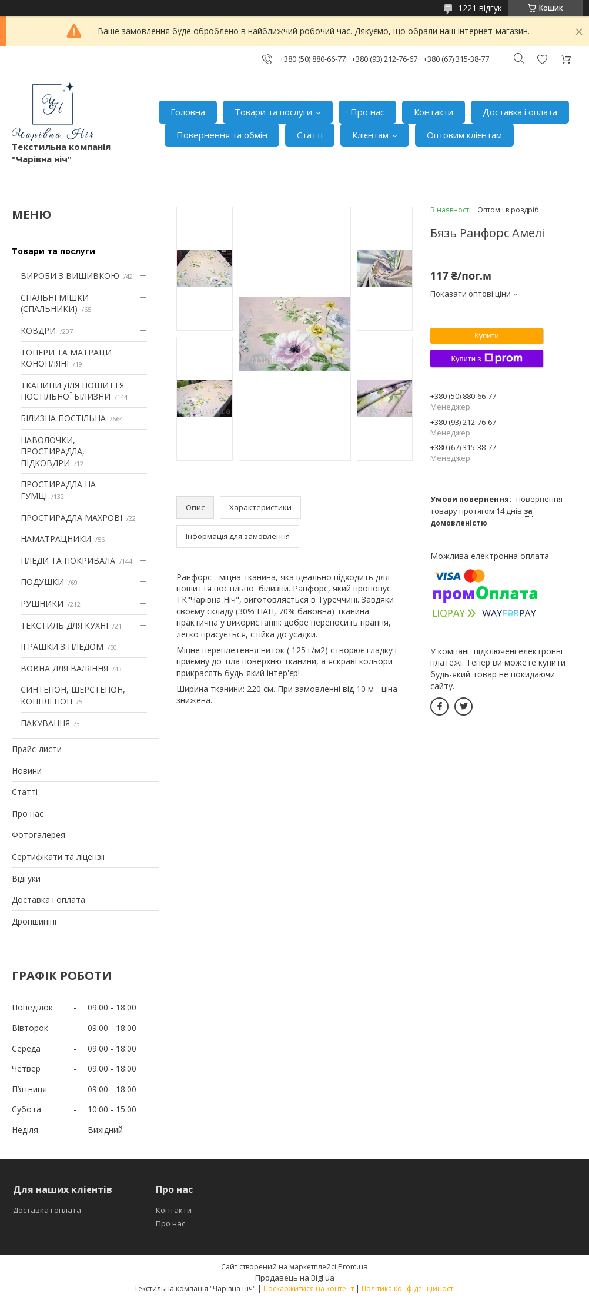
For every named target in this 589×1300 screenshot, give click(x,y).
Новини (27, 770)
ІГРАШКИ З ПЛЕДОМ (62, 646)
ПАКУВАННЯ (45, 723)
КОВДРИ (38, 330)
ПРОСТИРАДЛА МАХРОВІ (71, 517)
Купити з (486, 358)
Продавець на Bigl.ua (294, 1277)
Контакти (433, 112)
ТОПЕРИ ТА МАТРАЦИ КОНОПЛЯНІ (66, 358)
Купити (486, 335)
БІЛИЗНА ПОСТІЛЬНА (63, 418)
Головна (187, 112)
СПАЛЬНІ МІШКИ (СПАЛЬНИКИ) (55, 303)
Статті (310, 135)
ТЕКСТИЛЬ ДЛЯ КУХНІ (64, 625)
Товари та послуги (273, 112)
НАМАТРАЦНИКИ (56, 538)
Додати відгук (542, 59)
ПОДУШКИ (42, 581)
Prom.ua (353, 1266)
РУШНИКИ (42, 603)
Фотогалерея (38, 834)
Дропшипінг (35, 921)
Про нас (367, 112)
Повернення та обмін (221, 135)
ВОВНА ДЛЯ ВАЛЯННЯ (64, 668)
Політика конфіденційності (408, 1289)
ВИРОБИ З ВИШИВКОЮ (70, 275)
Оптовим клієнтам (464, 135)
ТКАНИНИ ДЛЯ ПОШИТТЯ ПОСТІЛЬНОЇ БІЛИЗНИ (72, 391)
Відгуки (26, 878)
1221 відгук (480, 8)
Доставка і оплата (520, 112)
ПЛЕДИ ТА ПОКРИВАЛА (68, 560)
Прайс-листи (37, 748)
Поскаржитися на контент (308, 1289)
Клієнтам (370, 135)
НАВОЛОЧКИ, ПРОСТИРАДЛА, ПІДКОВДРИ (53, 451)
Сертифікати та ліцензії (58, 856)
